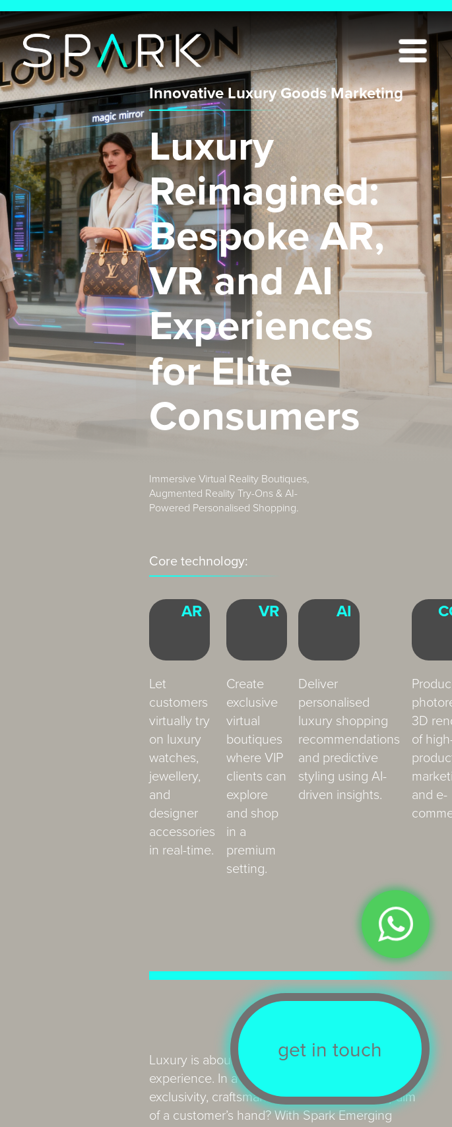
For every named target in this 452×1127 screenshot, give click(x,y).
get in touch (330, 1049)
